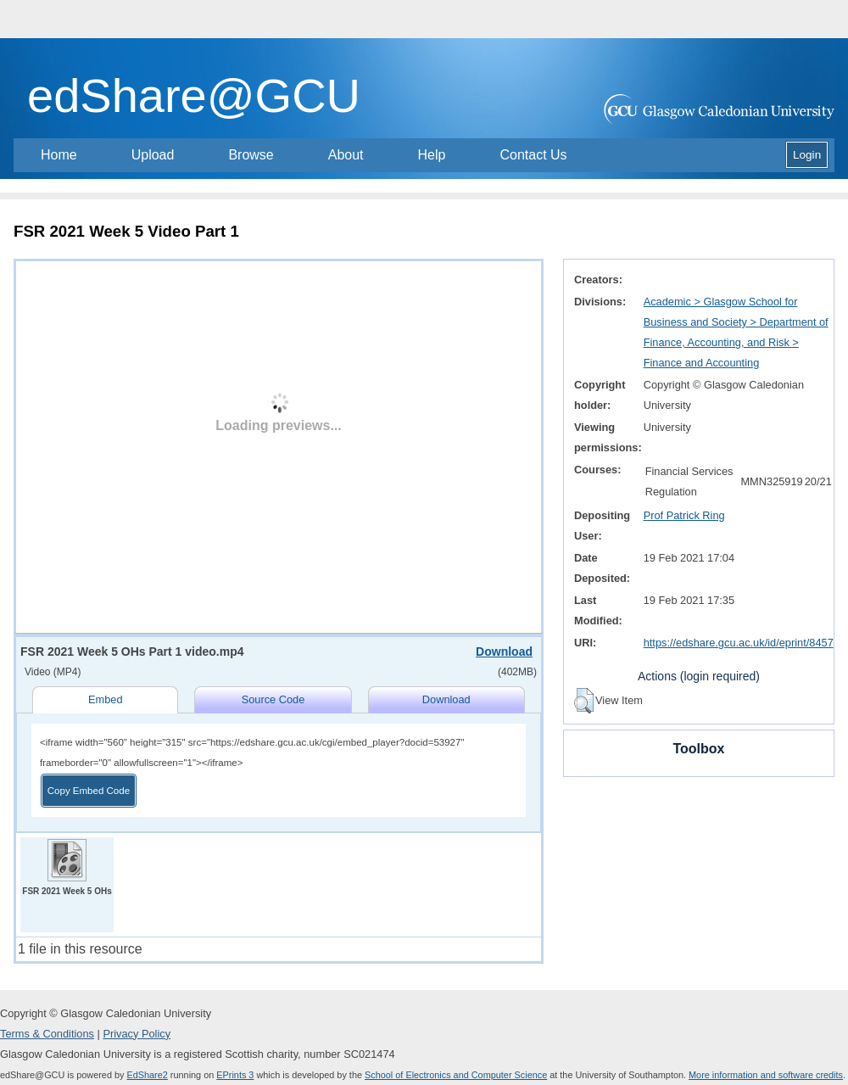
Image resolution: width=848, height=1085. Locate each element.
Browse (250, 155)
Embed (105, 699)
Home (59, 155)
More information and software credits (766, 1075)
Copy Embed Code (88, 791)
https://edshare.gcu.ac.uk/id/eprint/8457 (739, 642)
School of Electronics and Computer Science (456, 1075)
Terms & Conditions (47, 1033)
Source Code (273, 699)
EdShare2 (146, 1075)
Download (504, 651)
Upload (153, 155)
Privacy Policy (136, 1033)
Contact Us (532, 155)
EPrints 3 (235, 1075)
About (346, 155)
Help (432, 155)
